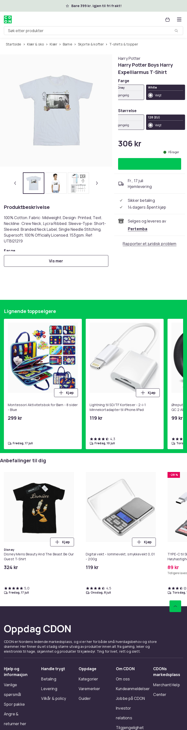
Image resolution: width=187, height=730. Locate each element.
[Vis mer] (56, 261)
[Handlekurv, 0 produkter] (167, 19)
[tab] (33, 183)
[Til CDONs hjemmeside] (8, 19)
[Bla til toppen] (175, 606)
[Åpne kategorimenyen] (179, 19)
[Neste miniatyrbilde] (97, 183)
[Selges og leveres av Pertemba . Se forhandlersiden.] (138, 229)
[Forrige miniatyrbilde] (15, 183)
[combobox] (93, 30)
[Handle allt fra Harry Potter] (129, 58)
